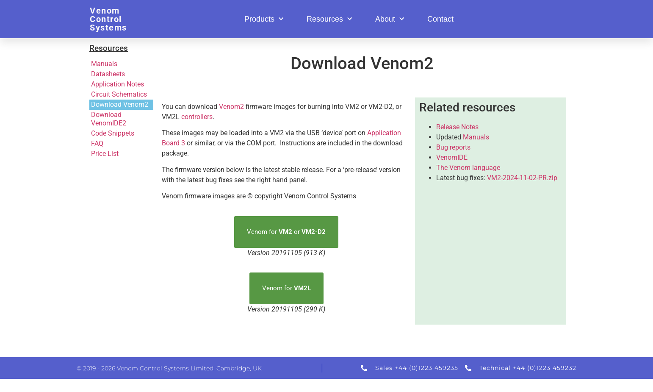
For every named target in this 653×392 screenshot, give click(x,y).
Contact (440, 19)
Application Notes (117, 84)
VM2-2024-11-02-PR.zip (522, 178)
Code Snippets (112, 133)
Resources (329, 19)
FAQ (97, 143)
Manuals (104, 64)
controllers (197, 117)
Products (263, 19)
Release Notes (457, 127)
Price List (105, 154)
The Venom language (468, 168)
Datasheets (108, 74)
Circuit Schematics (119, 94)
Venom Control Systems (108, 19)
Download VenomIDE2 (108, 119)
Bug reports (453, 147)
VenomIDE (452, 157)
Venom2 (231, 107)
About (389, 19)
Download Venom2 (119, 104)
